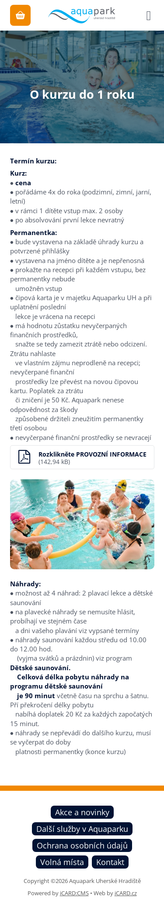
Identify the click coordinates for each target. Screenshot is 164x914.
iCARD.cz (126, 893)
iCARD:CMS (74, 893)
